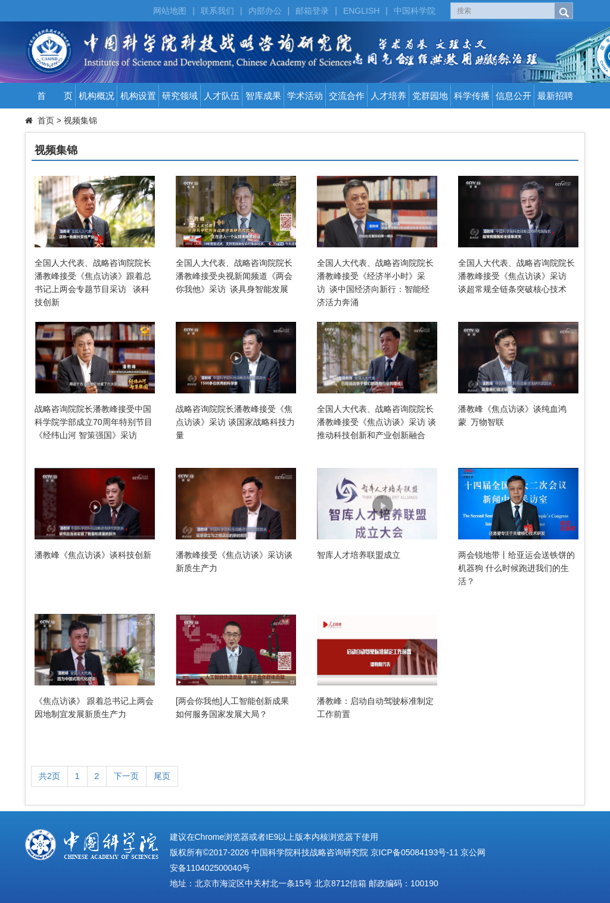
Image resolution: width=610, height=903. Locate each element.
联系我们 (217, 10)
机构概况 (96, 96)
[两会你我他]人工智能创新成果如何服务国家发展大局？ (232, 707)
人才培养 (388, 96)
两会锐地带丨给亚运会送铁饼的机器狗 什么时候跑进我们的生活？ (516, 568)
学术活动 (305, 96)
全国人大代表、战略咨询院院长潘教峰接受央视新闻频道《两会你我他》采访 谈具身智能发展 (234, 276)
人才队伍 (221, 96)
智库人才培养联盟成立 (358, 555)
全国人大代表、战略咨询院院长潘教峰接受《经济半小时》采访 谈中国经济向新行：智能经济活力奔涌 (375, 282)
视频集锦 (80, 120)
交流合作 (347, 96)
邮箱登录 (312, 10)
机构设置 (138, 96)
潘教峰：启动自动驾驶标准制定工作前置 (375, 707)
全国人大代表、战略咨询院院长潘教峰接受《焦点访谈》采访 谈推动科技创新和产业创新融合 (376, 422)
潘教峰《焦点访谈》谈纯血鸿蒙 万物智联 (512, 415)
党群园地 (430, 96)
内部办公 (265, 10)
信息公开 (513, 96)
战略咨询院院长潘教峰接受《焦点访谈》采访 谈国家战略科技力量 (235, 422)
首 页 (55, 96)
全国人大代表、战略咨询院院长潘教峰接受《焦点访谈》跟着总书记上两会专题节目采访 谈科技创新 (93, 282)
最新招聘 (555, 96)
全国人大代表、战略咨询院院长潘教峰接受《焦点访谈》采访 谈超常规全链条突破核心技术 (516, 276)
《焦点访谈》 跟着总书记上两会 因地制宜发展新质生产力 (94, 707)
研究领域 (180, 96)
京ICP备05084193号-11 (415, 852)
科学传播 (472, 96)
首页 (46, 120)
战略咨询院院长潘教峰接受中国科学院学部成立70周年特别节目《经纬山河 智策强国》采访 (93, 422)
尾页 (162, 776)
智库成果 (263, 96)
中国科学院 (414, 10)
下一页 (126, 776)
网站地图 (169, 10)
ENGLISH (361, 10)
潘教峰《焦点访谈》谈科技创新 (93, 555)
